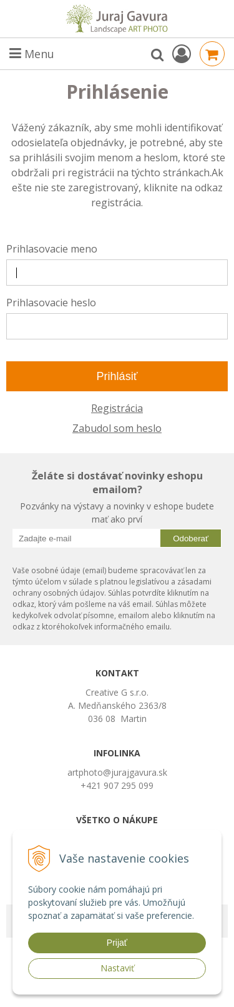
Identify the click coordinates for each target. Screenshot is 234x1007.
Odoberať (190, 538)
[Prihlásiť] (181, 53)
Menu (31, 53)
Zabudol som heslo (117, 428)
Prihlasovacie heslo (51, 302)
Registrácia (117, 408)
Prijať (117, 943)
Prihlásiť (117, 376)
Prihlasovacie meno (51, 249)
